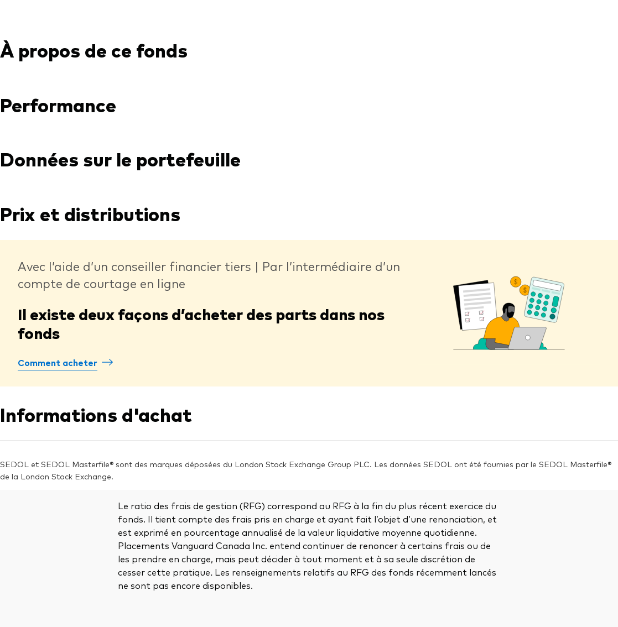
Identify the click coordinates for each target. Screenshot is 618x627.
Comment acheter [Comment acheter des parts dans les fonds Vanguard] (57, 362)
